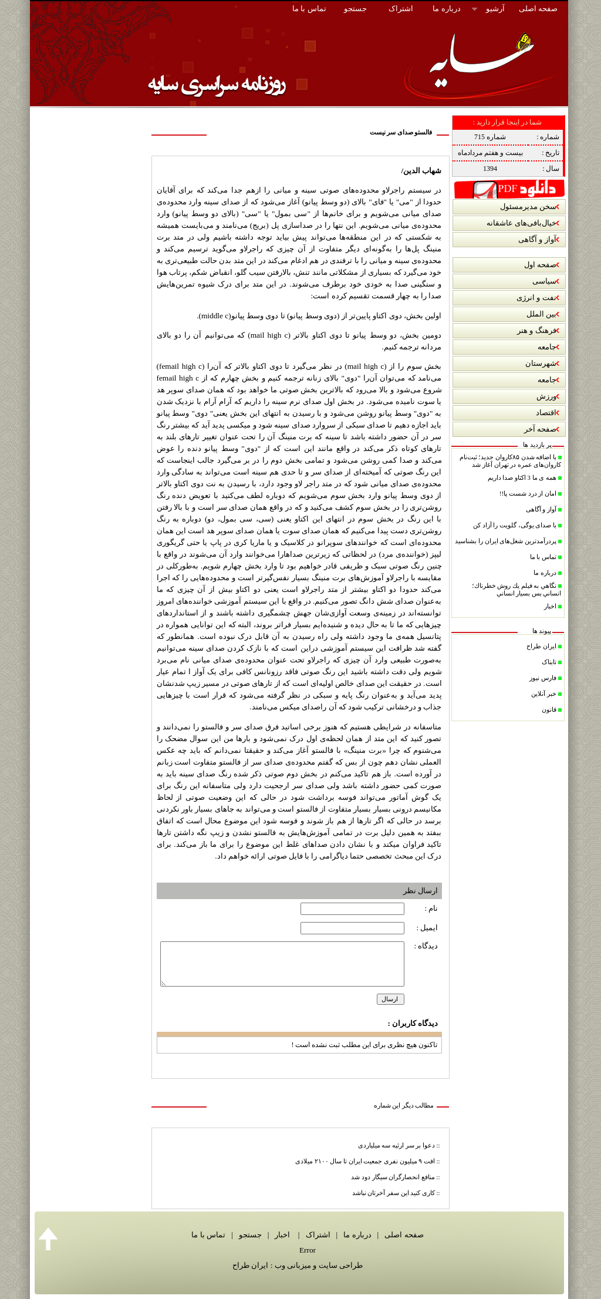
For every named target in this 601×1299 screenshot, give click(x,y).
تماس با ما (208, 1234)
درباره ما (356, 1234)
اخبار (281, 1234)
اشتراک (316, 1234)
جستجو (248, 1234)
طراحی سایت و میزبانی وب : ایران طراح (297, 1265)
